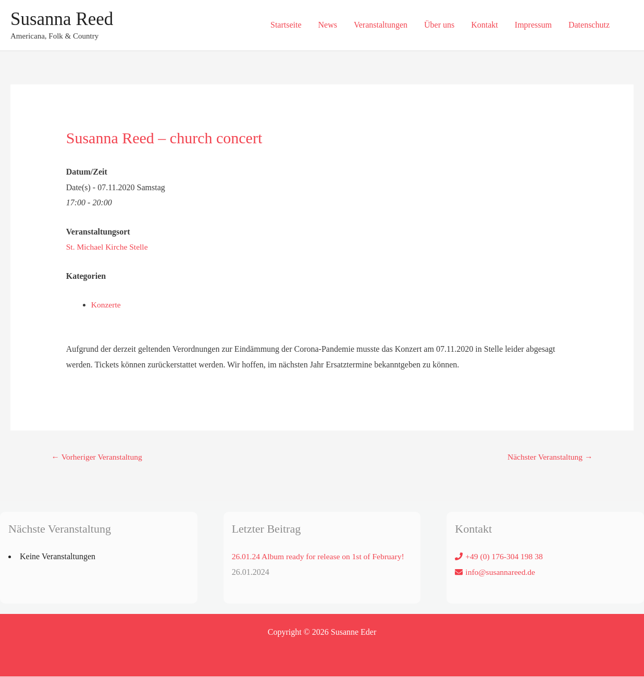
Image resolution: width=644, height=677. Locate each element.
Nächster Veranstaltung (548, 456)
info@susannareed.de (501, 572)
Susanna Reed (61, 19)
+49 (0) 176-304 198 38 (505, 556)
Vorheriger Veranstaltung (98, 456)
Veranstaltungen (380, 24)
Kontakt (484, 24)
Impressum (533, 24)
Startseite (286, 24)
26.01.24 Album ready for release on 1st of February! (321, 556)
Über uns (439, 24)
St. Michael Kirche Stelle (108, 246)
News (327, 24)
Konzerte (106, 304)
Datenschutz (589, 24)
